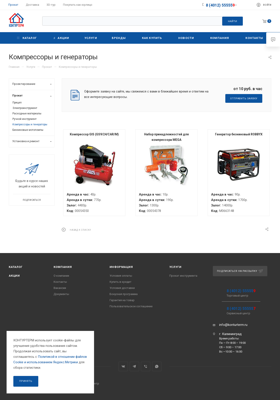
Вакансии (60, 288)
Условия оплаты (121, 275)
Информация (121, 267)
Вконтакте (123, 366)
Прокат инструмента (183, 275)
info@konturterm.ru (233, 325)
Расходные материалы (26, 113)
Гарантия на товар (122, 300)
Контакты (60, 281)
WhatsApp (156, 366)
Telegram (134, 366)
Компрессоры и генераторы (29, 124)
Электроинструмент (24, 108)
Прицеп (17, 102)
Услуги (175, 267)
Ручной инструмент (24, 119)
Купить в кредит (120, 281)
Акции (14, 275)
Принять (25, 381)
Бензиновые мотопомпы (27, 129)
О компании (61, 275)
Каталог (16, 267)
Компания (63, 267)
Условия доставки (122, 288)
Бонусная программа (124, 294)
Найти (232, 21)
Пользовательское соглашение (131, 306)
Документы (61, 294)
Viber (145, 366)
